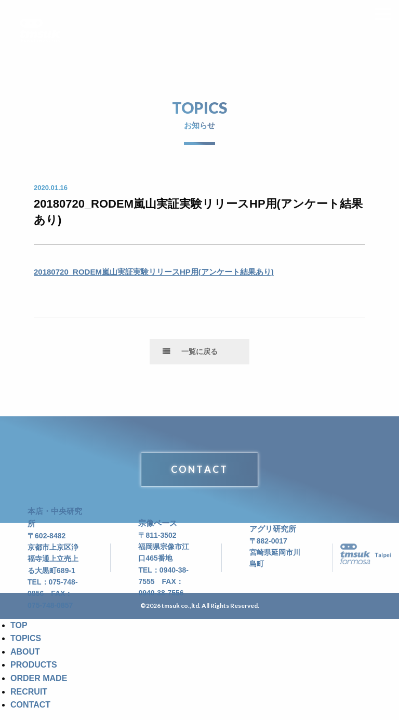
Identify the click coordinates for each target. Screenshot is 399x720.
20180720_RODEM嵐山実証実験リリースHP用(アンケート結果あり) (154, 271)
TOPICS (25, 638)
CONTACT (199, 469)
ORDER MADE (38, 678)
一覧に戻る (199, 351)
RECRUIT (28, 691)
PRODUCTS (33, 664)
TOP (19, 625)
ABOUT (25, 651)
